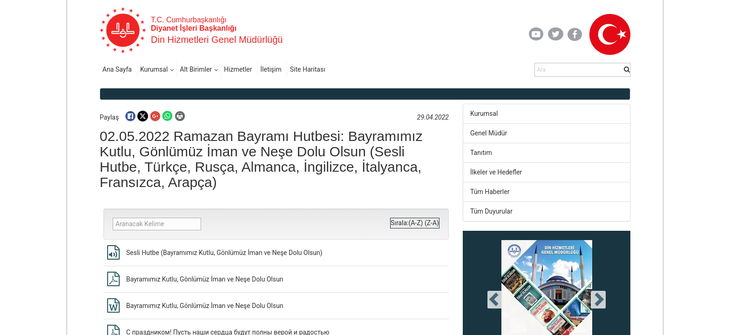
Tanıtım (481, 152)
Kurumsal (154, 69)
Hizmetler (238, 69)
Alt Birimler (196, 69)
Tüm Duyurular (491, 211)
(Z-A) (432, 223)
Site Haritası (307, 69)
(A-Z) (415, 223)
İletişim (271, 69)
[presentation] (494, 299)
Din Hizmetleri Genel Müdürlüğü (217, 39)
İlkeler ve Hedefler (496, 172)
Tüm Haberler (489, 191)
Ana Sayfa (117, 69)
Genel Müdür (488, 133)
